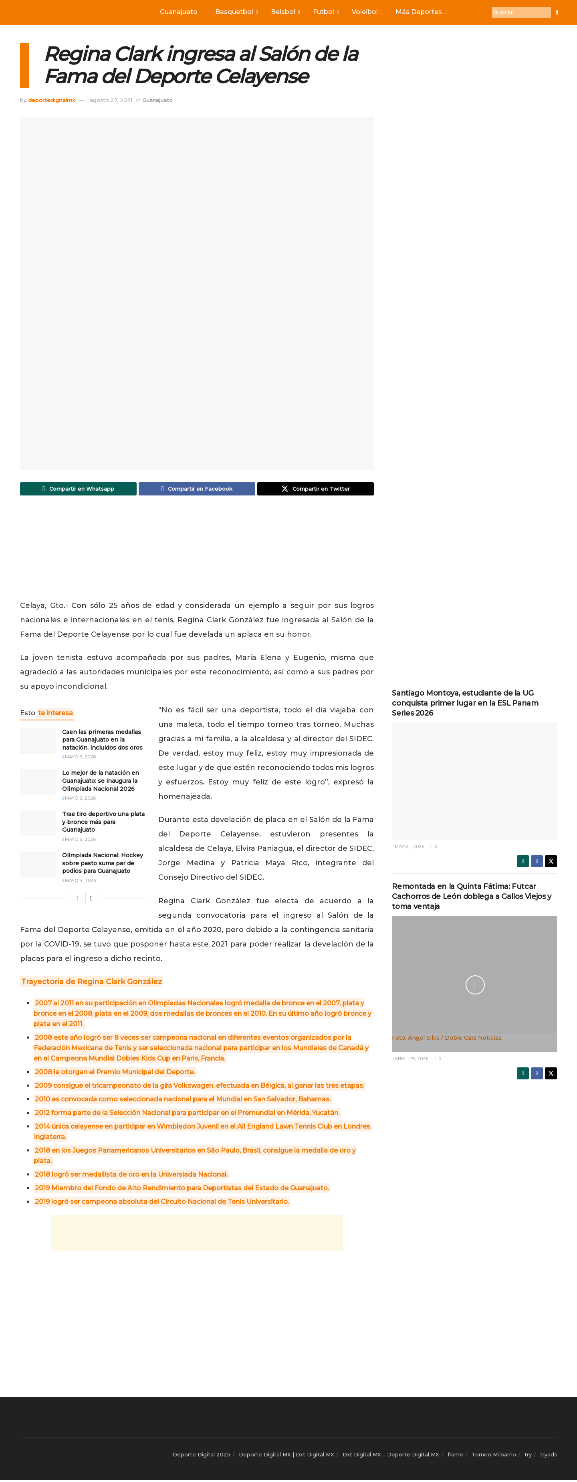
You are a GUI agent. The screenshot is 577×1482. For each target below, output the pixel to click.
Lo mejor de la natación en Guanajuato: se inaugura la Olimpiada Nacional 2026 (100, 782)
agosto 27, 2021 (111, 100)
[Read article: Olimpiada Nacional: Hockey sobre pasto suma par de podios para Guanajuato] (38, 866)
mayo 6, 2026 (79, 759)
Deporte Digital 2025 (201, 1456)
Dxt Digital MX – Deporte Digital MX (391, 1456)
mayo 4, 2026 (79, 882)
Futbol (325, 12)
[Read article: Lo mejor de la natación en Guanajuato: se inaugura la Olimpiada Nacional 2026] (38, 784)
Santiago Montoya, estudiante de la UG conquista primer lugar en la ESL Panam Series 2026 (465, 703)
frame (455, 1456)
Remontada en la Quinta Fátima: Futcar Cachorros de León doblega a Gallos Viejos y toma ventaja (471, 896)
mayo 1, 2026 (408, 846)
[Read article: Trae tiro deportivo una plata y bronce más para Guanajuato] (38, 825)
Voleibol (366, 12)
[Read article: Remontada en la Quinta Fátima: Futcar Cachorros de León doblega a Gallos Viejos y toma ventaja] (474, 979)
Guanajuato (179, 12)
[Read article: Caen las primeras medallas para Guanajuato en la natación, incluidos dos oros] (38, 743)
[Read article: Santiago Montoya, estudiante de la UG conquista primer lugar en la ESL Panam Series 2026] (474, 781)
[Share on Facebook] (197, 489)
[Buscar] (521, 12)
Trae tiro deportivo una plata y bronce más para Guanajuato (103, 823)
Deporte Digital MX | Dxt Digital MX (286, 1456)
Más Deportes (420, 12)
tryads (548, 1456)
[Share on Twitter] (315, 489)
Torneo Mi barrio (494, 1456)
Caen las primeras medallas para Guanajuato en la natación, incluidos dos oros (102, 741)
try (528, 1456)
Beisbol (285, 12)
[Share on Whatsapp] (78, 489)
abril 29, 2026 (410, 1058)
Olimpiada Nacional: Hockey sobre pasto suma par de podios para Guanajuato (102, 865)
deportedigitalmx (51, 100)
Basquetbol (236, 12)
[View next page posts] (91, 900)
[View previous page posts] (77, 900)
